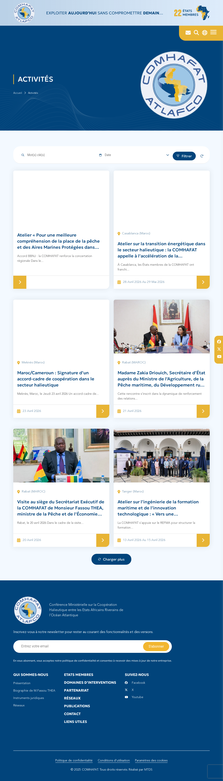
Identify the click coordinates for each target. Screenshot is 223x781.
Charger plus (111, 559)
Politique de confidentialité (74, 760)
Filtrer (184, 156)
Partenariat (76, 690)
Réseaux (19, 705)
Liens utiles (75, 721)
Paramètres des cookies (151, 760)
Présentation (21, 683)
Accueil (17, 93)
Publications (77, 706)
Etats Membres (78, 674)
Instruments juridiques (28, 698)
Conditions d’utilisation (114, 760)
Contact (72, 714)
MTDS (148, 769)
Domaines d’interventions (90, 682)
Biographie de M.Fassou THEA (34, 690)
